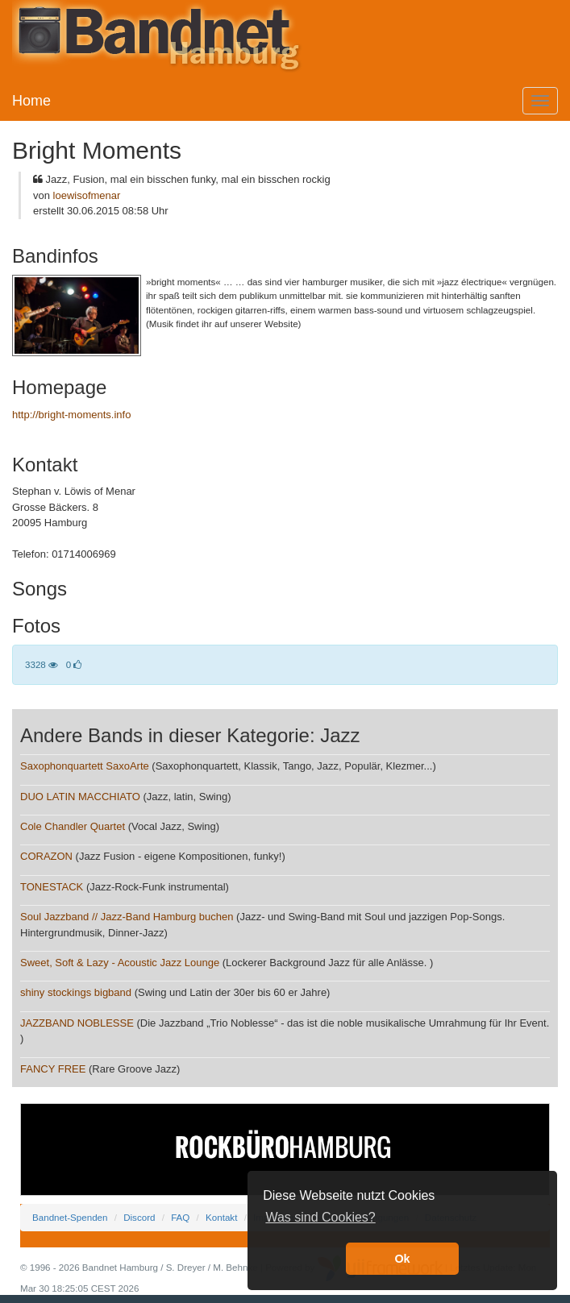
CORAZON (46, 856)
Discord (139, 1217)
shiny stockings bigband (75, 992)
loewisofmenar (87, 195)
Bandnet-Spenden (69, 1217)
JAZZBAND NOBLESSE (77, 1023)
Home (31, 101)
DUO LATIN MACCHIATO (80, 797)
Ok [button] (402, 1258)
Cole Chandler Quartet (72, 826)
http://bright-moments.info (71, 415)
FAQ (180, 1217)
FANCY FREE (52, 1069)
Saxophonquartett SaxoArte (84, 766)
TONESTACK (51, 887)
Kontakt (221, 1217)
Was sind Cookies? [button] (320, 1217)
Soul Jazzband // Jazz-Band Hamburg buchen (127, 917)
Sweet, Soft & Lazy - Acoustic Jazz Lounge (119, 963)
